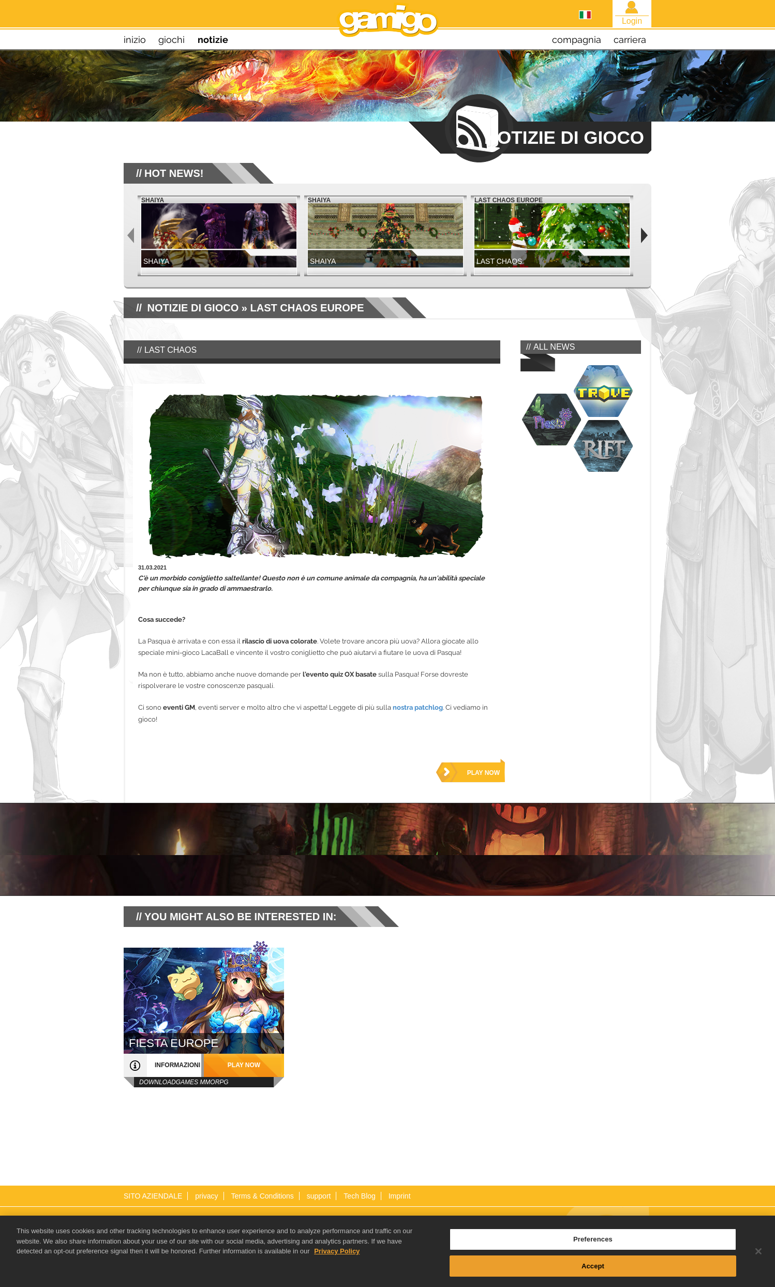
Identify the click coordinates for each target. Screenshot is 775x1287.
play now (483, 772)
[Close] (758, 1261)
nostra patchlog (418, 707)
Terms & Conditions (262, 1196)
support (319, 1196)
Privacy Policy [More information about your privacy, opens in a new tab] (337, 1261)
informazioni (177, 1065)
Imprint (400, 1196)
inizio (135, 39)
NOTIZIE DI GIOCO (193, 307)
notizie (213, 39)
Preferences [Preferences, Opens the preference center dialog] (593, 1249)
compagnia (576, 39)
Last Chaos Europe (307, 307)
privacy (206, 1196)
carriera (630, 39)
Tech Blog (359, 1196)
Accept (593, 1276)
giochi (171, 39)
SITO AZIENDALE (153, 1196)
